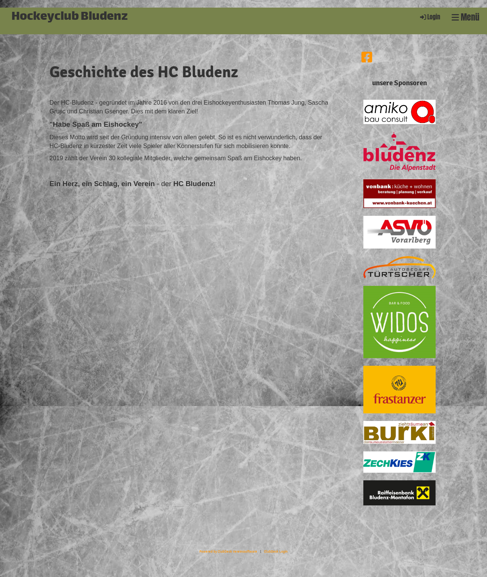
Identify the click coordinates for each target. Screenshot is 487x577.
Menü (465, 17)
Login (429, 17)
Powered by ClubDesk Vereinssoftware (228, 551)
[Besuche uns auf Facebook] (366, 58)
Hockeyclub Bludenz (69, 17)
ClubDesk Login (276, 551)
